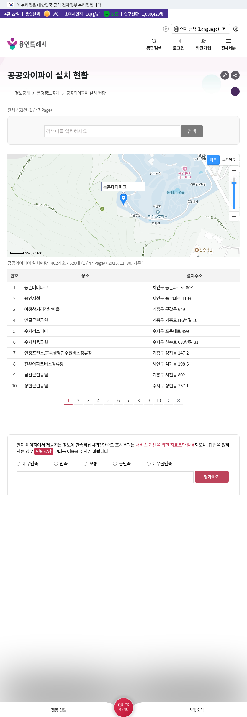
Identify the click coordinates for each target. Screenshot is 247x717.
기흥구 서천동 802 (168, 374)
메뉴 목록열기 (235, 91)
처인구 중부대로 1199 (171, 298)
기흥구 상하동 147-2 (170, 353)
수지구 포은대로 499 (170, 331)
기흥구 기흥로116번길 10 (174, 320)
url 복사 (224, 75)
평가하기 (211, 476)
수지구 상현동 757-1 (170, 385)
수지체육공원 (36, 342)
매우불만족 (162, 463)
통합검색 (154, 48)
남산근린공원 (36, 374)
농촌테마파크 (36, 287)
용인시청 (32, 298)
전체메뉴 (228, 48)
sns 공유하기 (235, 75)
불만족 (125, 463)
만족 (64, 463)
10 (158, 400)
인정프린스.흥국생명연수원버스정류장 (58, 353)
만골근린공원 (36, 320)
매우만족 (30, 463)
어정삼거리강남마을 (41, 309)
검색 (191, 131)
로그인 (178, 48)
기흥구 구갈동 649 (168, 309)
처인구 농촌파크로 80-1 (173, 287)
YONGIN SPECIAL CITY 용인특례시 (26, 44)
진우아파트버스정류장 (43, 364)
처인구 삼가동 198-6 (170, 364)
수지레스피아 (36, 331)
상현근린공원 (36, 385)
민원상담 (43, 451)
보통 (93, 463)
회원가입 (203, 48)
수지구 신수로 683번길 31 (175, 342)
